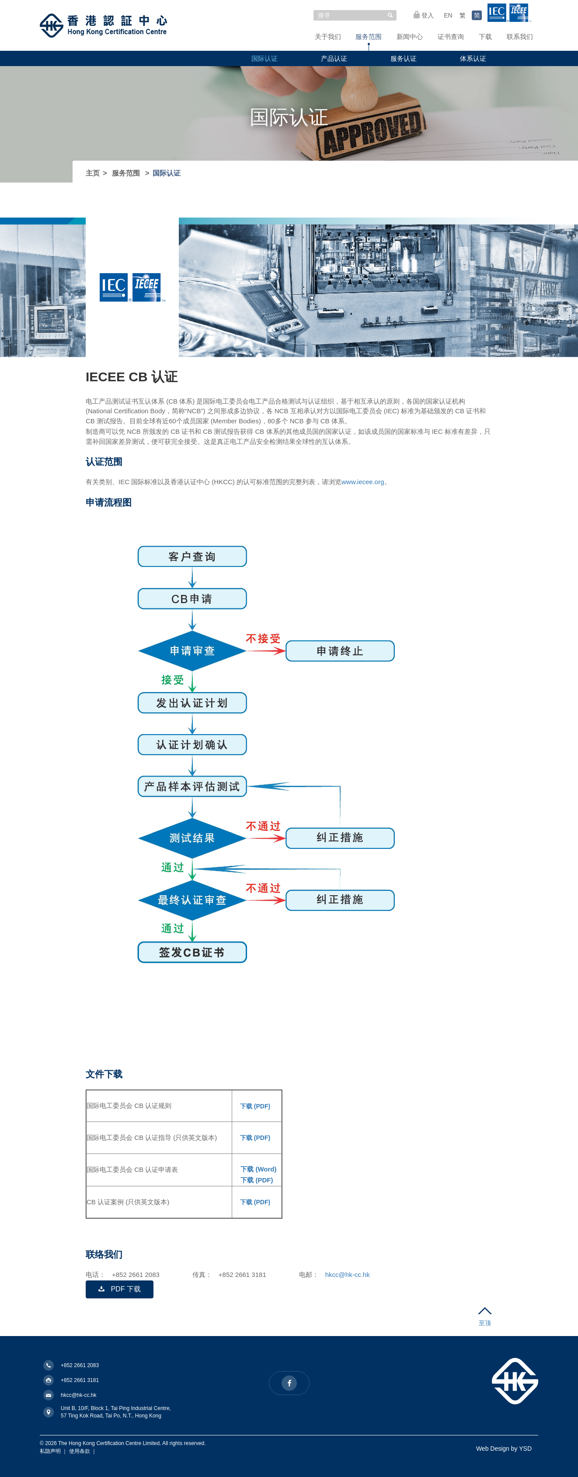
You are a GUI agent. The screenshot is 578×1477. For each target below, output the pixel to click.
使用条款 (79, 1451)
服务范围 (368, 36)
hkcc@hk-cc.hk (347, 1274)
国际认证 (264, 58)
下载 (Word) (257, 1169)
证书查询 (451, 36)
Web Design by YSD (504, 1448)
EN (448, 15)
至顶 (484, 1316)
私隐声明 (50, 1451)
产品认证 (334, 58)
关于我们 (328, 36)
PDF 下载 (119, 1289)
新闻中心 (410, 36)
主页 (93, 173)
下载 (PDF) (254, 1106)
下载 (485, 36)
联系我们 (520, 36)
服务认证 (403, 58)
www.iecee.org (362, 481)
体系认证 (473, 58)
